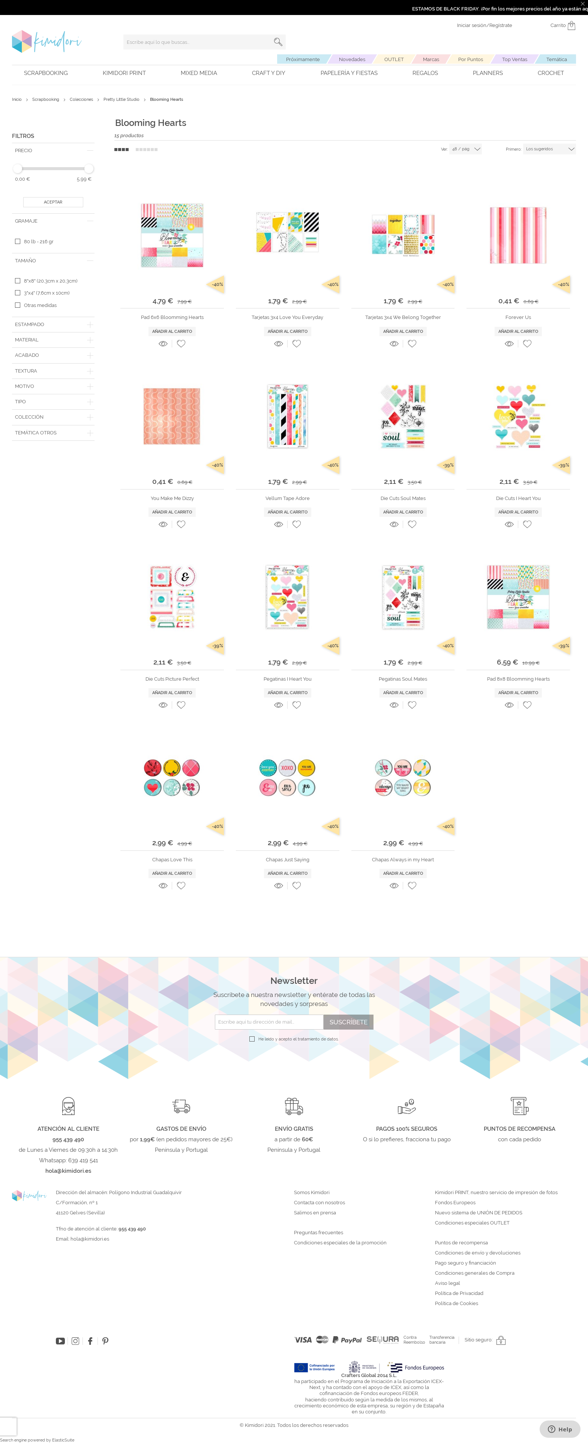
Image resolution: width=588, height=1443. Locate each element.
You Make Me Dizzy (172, 498)
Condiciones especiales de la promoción (341, 1242)
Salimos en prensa (315, 1212)
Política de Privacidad (459, 1293)
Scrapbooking (46, 73)
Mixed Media (199, 73)
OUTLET (394, 59)
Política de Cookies (456, 1303)
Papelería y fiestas (349, 73)
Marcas (431, 59)
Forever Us (518, 317)
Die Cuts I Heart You (518, 498)
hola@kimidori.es (89, 1239)
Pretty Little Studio (122, 99)
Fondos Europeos (455, 1202)
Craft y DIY (268, 73)
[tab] (53, 150)
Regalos (425, 73)
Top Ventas (514, 59)
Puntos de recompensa (461, 1242)
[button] (181, 343)
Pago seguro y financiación (465, 1263)
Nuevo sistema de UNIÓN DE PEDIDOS (478, 1212)
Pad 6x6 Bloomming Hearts (172, 317)
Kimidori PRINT (124, 73)
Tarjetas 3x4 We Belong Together (403, 317)
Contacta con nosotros (319, 1202)
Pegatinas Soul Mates (403, 679)
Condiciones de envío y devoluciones (477, 1253)
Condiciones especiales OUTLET (472, 1223)
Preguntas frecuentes (318, 1232)
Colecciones (82, 99)
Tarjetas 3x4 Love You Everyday (287, 317)
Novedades (352, 59)
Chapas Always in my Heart (403, 859)
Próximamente (303, 59)
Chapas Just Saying (287, 859)
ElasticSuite (63, 1440)
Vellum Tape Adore (288, 498)
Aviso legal (447, 1283)
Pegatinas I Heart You (288, 679)
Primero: (514, 149)
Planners (488, 73)
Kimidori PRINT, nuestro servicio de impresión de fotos (496, 1192)
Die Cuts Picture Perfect (172, 679)
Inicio (17, 99)
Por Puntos (470, 59)
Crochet (551, 73)
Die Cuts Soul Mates (403, 498)
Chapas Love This (172, 859)
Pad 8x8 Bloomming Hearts (518, 679)
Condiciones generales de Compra (474, 1273)
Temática (556, 59)
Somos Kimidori (312, 1192)
